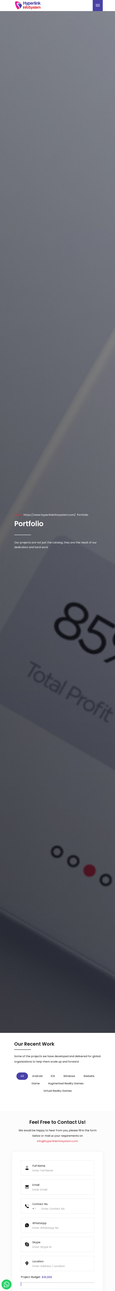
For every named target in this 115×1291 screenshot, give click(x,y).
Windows (69, 1076)
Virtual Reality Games (57, 1091)
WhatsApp (39, 1223)
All (22, 1076)
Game (36, 1083)
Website (88, 1076)
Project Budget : (31, 1277)
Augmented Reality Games (65, 1083)
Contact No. (40, 1204)
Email (35, 1185)
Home (18, 515)
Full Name (38, 1166)
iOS (53, 1076)
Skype (36, 1242)
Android (37, 1076)
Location (38, 1261)
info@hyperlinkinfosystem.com (57, 1141)
